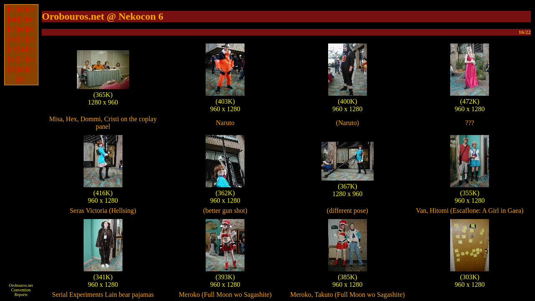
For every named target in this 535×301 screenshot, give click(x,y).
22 (21, 79)
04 (12, 19)
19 (12, 69)
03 (30, 9)
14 (21, 49)
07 (12, 29)
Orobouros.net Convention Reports (21, 290)
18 (30, 59)
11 (21, 39)
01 (12, 9)
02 (21, 9)
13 (12, 49)
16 (12, 59)
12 (30, 39)
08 (21, 29)
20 (21, 69)
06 (30, 19)
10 (12, 39)
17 (21, 59)
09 (30, 29)
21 (30, 69)
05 (21, 19)
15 (30, 49)
